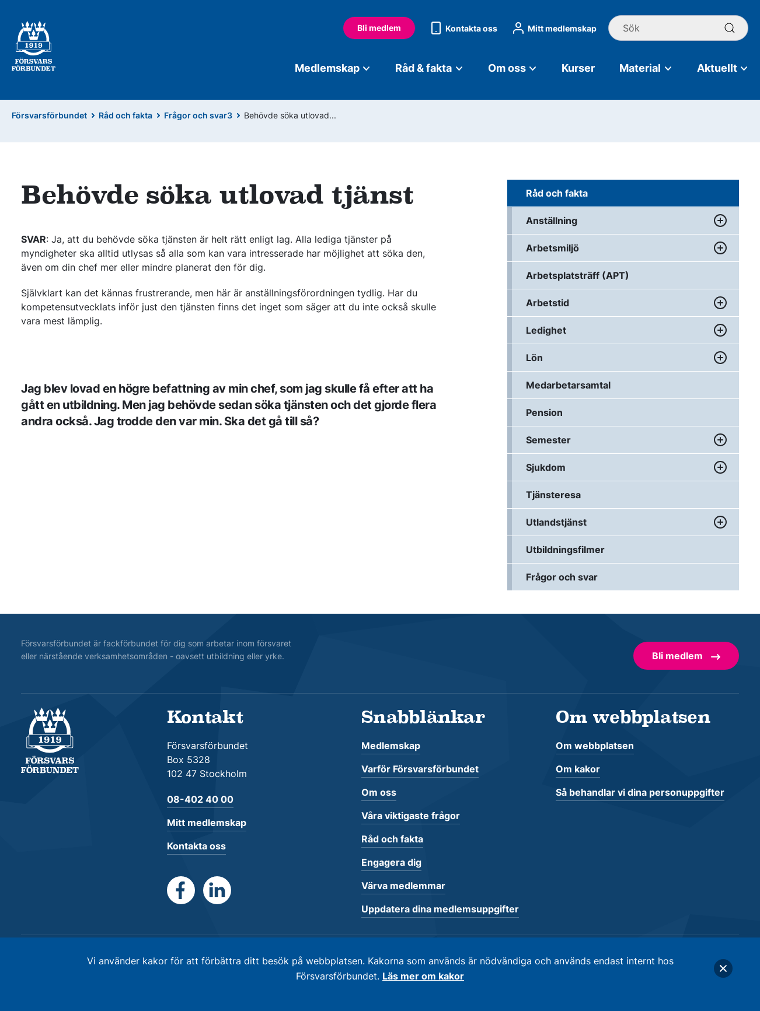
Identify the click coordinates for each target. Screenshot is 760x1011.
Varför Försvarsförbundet (420, 769)
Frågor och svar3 (198, 115)
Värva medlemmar (403, 885)
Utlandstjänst (556, 522)
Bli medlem (379, 28)
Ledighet (546, 330)
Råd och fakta (125, 115)
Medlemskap (333, 68)
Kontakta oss (462, 28)
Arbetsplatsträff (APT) (577, 275)
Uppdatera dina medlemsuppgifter (440, 909)
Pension (544, 412)
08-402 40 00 (200, 799)
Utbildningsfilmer (565, 549)
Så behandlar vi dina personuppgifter (640, 792)
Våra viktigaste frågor (410, 815)
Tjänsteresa (553, 495)
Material (645, 68)
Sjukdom (546, 467)
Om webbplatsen (595, 745)
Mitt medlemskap (553, 28)
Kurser (578, 68)
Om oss (513, 68)
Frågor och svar (562, 577)
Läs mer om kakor (423, 976)
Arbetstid (547, 303)
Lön (534, 357)
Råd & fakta (429, 68)
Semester (548, 440)
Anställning (551, 220)
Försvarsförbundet (49, 115)
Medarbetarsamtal (568, 385)
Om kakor (578, 769)
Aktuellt (723, 68)
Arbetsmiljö (552, 248)
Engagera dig (391, 862)
